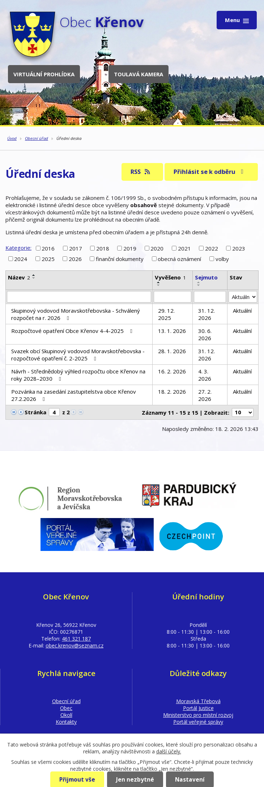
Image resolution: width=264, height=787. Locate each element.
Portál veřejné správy (198, 721)
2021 (184, 248)
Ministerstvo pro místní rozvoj (198, 714)
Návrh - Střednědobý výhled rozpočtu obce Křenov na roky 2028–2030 (78, 375)
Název (19, 277)
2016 (48, 248)
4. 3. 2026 (204, 375)
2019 (129, 248)
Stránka (35, 412)
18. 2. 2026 (172, 391)
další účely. (168, 751)
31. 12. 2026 (206, 314)
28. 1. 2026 (172, 351)
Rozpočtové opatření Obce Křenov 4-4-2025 (73, 330)
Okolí (66, 714)
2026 (75, 258)
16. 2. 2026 (172, 371)
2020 (156, 248)
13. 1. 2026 (172, 330)
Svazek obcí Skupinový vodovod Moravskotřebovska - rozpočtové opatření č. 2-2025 (78, 354)
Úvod (12, 138)
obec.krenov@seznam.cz (74, 645)
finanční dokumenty (120, 258)
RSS (141, 171)
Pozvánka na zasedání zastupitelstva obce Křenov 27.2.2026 (73, 395)
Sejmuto (206, 277)
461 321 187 (76, 638)
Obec (66, 708)
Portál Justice (198, 708)
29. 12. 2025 (166, 314)
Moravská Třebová (198, 701)
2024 (20, 258)
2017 (75, 248)
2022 (211, 248)
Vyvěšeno (170, 277)
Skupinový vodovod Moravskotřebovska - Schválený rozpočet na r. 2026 (75, 314)
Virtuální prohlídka (43, 74)
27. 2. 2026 (205, 395)
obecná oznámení (179, 258)
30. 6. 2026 (205, 334)
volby (222, 258)
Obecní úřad (36, 138)
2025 (48, 258)
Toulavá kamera (138, 74)
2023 (238, 248)
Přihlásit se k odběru (210, 171)
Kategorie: (18, 247)
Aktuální (242, 310)
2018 (102, 248)
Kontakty (66, 721)
